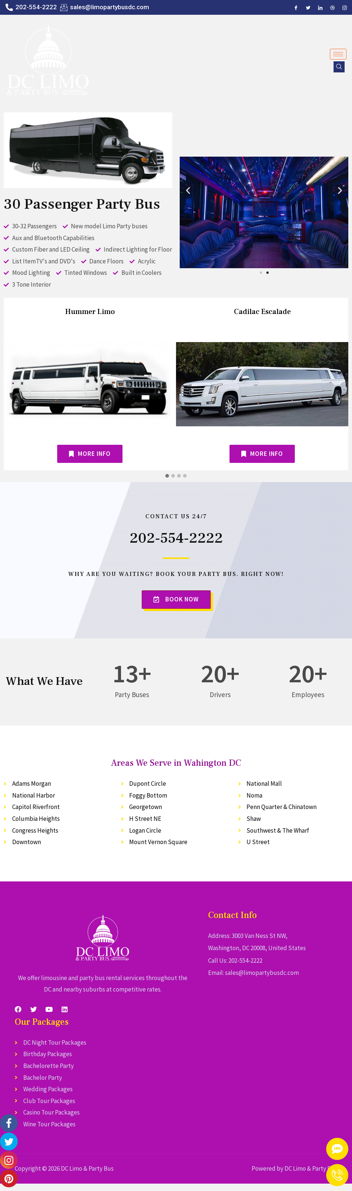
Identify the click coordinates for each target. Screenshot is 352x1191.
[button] (261, 273)
